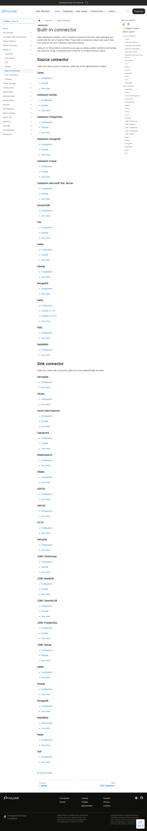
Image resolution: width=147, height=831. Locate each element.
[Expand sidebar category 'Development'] (31, 130)
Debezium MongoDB (132, 49)
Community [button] (96, 11)
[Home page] (39, 20)
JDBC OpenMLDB (131, 127)
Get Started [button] (42, 11)
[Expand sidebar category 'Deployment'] (31, 92)
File (126, 64)
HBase (127, 105)
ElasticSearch (130, 102)
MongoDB (128, 73)
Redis (127, 150)
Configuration (46, 78)
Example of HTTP (49, 316)
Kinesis (127, 70)
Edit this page (44, 773)
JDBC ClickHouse (131, 121)
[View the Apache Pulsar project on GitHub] (141, 799)
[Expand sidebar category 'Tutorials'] (31, 126)
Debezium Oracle (131, 52)
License (84, 798)
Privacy (106, 802)
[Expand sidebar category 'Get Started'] (31, 33)
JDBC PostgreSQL (131, 131)
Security (106, 798)
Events (63, 802)
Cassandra (129, 99)
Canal (127, 39)
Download (138, 11)
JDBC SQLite (129, 134)
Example (44, 83)
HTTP (127, 115)
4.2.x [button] (14, 21)
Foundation (64, 798)
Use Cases (81, 11)
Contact (106, 806)
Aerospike (128, 89)
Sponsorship (86, 806)
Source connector (129, 36)
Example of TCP (48, 311)
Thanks (84, 802)
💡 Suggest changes (131, 28)
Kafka (127, 67)
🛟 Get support (129, 32)
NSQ (126, 80)
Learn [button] (111, 11)
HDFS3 (127, 112)
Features (68, 11)
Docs (57, 11)
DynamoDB (129, 60)
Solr (126, 153)
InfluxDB (128, 118)
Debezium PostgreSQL (133, 45)
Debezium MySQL (131, 42)
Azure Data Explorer (132, 96)
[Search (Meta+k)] (128, 11)
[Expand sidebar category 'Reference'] (31, 134)
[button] (17, 37)
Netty (127, 76)
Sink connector (128, 86)
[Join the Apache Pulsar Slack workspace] (136, 799)
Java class (45, 88)
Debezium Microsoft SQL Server (134, 56)
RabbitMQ (128, 83)
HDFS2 (127, 108)
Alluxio (127, 92)
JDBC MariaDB (130, 124)
